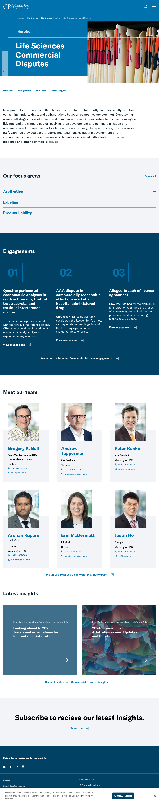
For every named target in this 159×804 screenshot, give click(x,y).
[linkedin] (4, 766)
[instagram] (23, 766)
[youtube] (17, 766)
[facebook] (10, 766)
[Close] (155, 796)
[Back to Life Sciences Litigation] (5, 63)
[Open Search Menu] (146, 6)
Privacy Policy (86, 795)
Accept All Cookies (123, 795)
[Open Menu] (154, 6)
